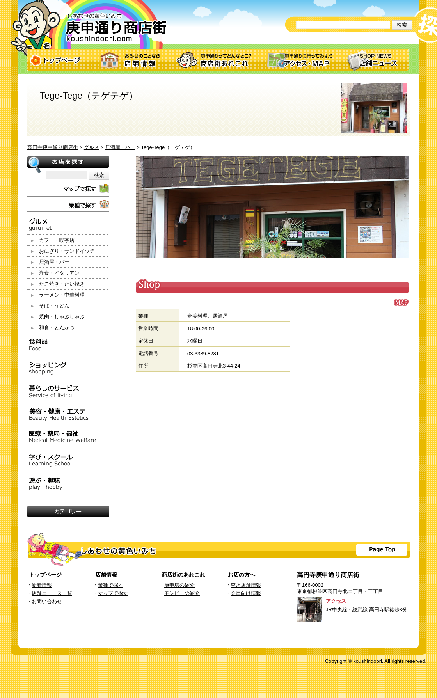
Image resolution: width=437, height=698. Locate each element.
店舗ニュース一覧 (52, 593)
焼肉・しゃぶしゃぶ (62, 317)
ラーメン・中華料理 (62, 295)
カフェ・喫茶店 (57, 240)
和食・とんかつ (57, 327)
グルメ (91, 147)
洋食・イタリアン (59, 273)
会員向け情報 (246, 593)
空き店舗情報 (246, 585)
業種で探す (110, 585)
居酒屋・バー (120, 147)
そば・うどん (54, 306)
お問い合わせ (47, 601)
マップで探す (113, 593)
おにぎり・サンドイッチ (67, 251)
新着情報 (42, 585)
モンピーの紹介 (182, 593)
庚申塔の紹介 (179, 585)
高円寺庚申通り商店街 (52, 147)
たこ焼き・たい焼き (62, 284)
